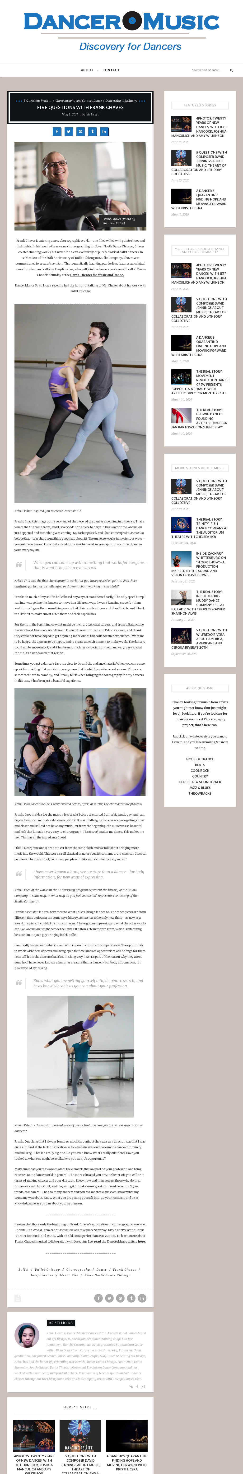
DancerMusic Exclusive (121, 100)
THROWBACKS (199, 793)
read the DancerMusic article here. (120, 1241)
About (87, 70)
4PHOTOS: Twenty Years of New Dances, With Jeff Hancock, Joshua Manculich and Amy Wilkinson (198, 127)
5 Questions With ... (38, 100)
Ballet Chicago (86, 258)
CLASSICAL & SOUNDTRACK (200, 782)
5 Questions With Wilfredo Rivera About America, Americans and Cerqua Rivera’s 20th (199, 638)
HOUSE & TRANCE (200, 759)
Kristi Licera (90, 114)
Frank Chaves (124, 1269)
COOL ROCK (200, 770)
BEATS (200, 765)
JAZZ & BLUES (200, 788)
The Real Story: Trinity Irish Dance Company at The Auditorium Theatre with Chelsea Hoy (199, 528)
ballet (24, 1269)
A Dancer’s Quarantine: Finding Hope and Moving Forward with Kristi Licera (198, 199)
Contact (111, 70)
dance (102, 1269)
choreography (78, 1269)
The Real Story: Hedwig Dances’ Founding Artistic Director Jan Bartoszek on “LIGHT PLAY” (199, 418)
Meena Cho (69, 1275)
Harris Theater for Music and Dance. (97, 275)
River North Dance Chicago (108, 1275)
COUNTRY (200, 776)
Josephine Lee (42, 1275)
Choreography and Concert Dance (79, 100)
